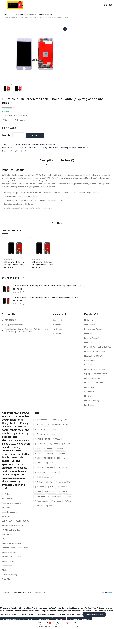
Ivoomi (49, 453)
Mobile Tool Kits (63, 482)
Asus (64, 419)
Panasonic (50, 491)
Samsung (40, 496)
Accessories (89, 391)
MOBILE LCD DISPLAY (16, 147)
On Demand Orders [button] (94, 614)
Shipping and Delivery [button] (79, 619)
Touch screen (82, 147)
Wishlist (7, 120)
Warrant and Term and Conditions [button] (17, 619)
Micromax (62, 467)
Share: (4, 151)
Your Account (90, 324)
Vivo (68, 501)
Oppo (38, 491)
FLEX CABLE (41, 443)
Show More (57, 223)
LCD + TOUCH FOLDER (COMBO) (98, 346)
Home (4, 14)
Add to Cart (36, 135)
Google (66, 443)
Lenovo (50, 462)
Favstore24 (18, 592)
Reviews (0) (67, 160)
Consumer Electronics (58, 424)
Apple (57, 147)
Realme (63, 491)
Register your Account (93, 329)
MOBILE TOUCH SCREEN (94, 351)
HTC (38, 448)
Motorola (39, 486)
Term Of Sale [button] (43, 619)
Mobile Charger (90, 387)
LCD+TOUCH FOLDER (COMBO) (23, 14)
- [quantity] (22, 136)
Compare (20, 120)
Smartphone (54, 496)
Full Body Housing (91, 400)
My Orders (56, 324)
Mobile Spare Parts (47, 14)
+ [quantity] (22, 134)
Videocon (56, 501)
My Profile (56, 333)
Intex (38, 453)
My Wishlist (89, 342)
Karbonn (60, 453)
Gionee (54, 443)
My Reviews (57, 329)
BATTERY (88, 364)
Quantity (6, 135)
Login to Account (91, 338)
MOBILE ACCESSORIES (93, 382)
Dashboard (57, 320)
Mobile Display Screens (45, 477)
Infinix (59, 448)
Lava (67, 458)
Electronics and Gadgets (94, 369)
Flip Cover (88, 396)
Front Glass (89, 405)
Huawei (48, 448)
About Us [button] (59, 619)
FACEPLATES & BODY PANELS (47, 439)
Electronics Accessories (45, 429)
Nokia (51, 486)
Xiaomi (39, 505)
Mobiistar (53, 472)
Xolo (49, 505)
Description (47, 160)
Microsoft (40, 472)
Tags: (4, 147)
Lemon (39, 462)
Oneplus (62, 486)
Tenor (67, 496)
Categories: (6, 144)
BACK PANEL (89, 360)
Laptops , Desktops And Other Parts (98, 373)
